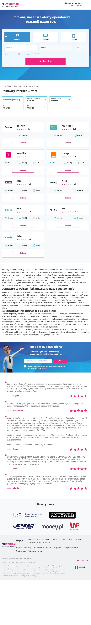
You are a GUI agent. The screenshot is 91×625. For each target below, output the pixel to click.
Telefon (78, 539)
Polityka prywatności (71, 547)
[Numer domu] (81, 48)
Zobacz (23, 143)
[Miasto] (20, 48)
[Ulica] (56, 48)
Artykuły (19, 547)
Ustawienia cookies (35, 551)
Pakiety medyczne (43, 542)
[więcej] (44, 368)
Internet (31, 539)
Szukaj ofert (45, 61)
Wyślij (60, 361)
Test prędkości (39, 547)
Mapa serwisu (21, 551)
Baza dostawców (19, 86)
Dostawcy (27, 547)
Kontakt (49, 547)
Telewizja (31, 542)
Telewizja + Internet (43, 539)
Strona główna (7, 86)
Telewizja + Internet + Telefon (63, 539)
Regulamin (58, 547)
